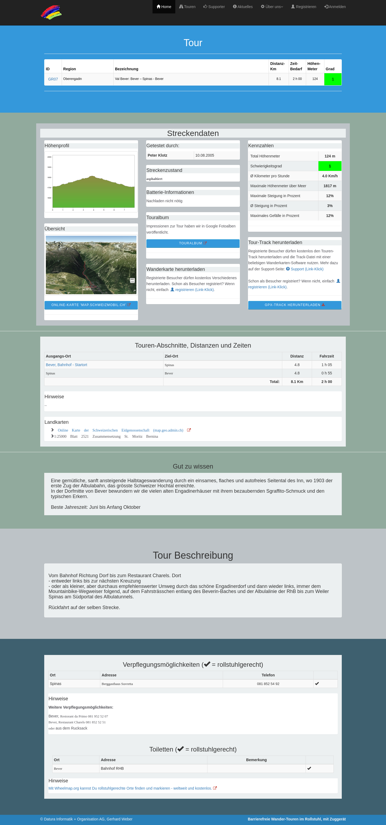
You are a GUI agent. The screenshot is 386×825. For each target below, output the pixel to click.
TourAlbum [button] (193, 243)
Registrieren (303, 7)
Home (164, 7)
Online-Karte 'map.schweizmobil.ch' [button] (91, 305)
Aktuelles (243, 7)
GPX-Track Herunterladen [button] (295, 305)
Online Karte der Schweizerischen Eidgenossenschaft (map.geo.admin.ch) (124, 430)
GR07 (53, 79)
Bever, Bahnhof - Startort (66, 365)
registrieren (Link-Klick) (192, 290)
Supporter (214, 7)
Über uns (272, 7)
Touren (187, 7)
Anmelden (335, 7)
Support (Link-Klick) (305, 269)
